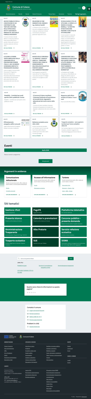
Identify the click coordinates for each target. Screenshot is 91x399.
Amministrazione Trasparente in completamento (53, 376)
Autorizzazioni (28, 355)
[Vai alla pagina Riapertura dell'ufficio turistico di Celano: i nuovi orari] (66, 113)
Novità (20, 14)
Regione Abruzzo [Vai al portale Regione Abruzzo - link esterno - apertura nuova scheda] (9, 1)
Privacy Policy (49, 386)
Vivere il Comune (37, 14)
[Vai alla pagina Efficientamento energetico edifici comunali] (9, 135)
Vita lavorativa (49, 360)
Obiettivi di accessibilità (51, 382)
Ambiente (27, 348)
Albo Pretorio (49, 379)
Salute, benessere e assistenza (53, 353)
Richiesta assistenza (30, 377)
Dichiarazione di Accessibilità (53, 391)
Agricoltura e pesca (29, 346)
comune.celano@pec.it (12, 380)
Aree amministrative (9, 348)
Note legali (48, 388)
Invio (71, 258)
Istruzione (61, 14)
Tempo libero (52, 14)
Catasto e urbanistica (30, 357)
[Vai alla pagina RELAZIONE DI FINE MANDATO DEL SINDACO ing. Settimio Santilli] (37, 47)
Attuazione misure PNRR (52, 370)
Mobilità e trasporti (50, 351)
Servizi (27, 14)
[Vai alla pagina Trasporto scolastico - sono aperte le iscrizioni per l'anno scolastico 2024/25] (66, 135)
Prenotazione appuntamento (32, 372)
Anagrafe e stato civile (30, 351)
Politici (5, 355)
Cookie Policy (49, 384)
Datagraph (84, 397)
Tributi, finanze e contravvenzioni (54, 355)
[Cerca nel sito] (83, 8)
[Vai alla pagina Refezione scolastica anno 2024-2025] (37, 135)
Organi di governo (8, 346)
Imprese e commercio (51, 348)
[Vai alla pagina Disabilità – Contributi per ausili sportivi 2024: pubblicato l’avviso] (9, 113)
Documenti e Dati (8, 360)
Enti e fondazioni (8, 353)
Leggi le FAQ (28, 370)
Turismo (70, 14)
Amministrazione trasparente (53, 372)
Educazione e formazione (31, 362)
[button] (89, 9)
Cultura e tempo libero (30, 360)
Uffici (5, 351)
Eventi (68, 362)
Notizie (69, 346)
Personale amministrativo (10, 357)
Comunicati (70, 348)
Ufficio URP (7, 377)
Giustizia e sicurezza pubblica (53, 346)
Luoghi (69, 360)
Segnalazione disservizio (31, 375)
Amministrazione (10, 14)
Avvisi (68, 351)
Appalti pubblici (28, 353)
